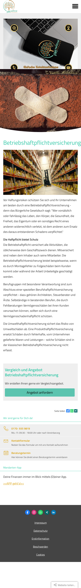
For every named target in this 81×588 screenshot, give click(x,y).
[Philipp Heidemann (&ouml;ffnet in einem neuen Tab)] (47, 512)
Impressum (40, 523)
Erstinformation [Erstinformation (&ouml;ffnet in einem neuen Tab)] (40, 539)
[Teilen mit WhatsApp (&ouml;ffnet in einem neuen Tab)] (72, 410)
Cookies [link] (40, 555)
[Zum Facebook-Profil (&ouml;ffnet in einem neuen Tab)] (27, 512)
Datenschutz (40, 531)
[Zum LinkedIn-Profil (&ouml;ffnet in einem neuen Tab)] (53, 512)
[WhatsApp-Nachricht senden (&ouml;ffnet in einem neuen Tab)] (40, 512)
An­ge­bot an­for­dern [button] (40, 392)
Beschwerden (40, 547)
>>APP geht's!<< (13, 483)
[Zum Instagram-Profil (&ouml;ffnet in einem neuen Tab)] (34, 512)
